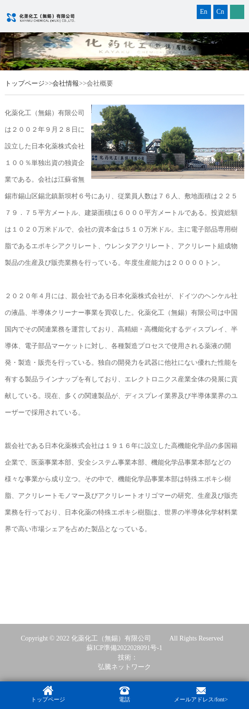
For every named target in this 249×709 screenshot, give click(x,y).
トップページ (25, 83)
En (204, 11)
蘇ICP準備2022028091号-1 (124, 647)
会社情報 (65, 83)
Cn (220, 11)
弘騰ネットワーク (124, 666)
